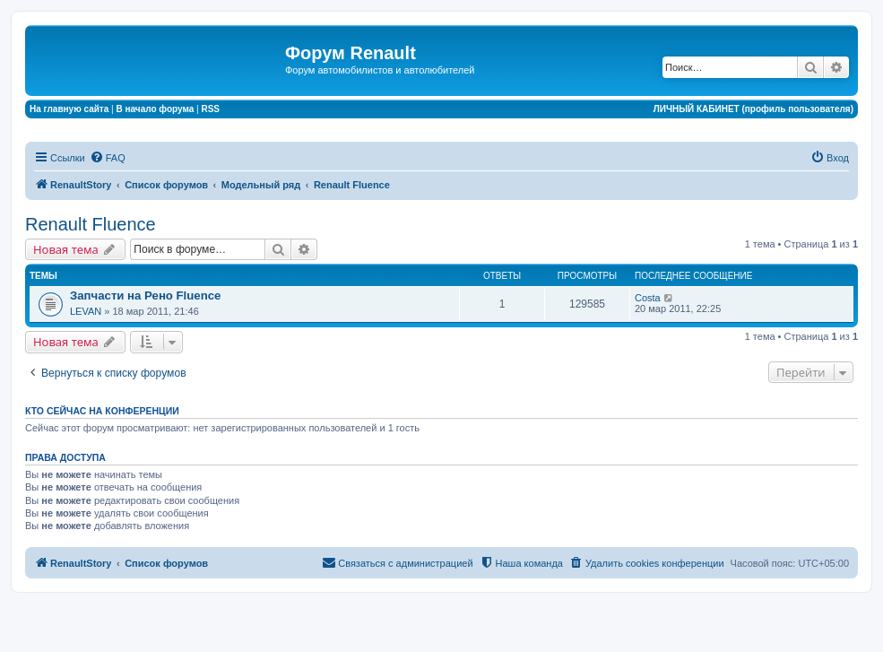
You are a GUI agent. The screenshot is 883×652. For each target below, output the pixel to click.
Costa (648, 297)
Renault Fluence (90, 224)
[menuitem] (108, 158)
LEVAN (85, 311)
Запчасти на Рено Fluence (145, 295)
